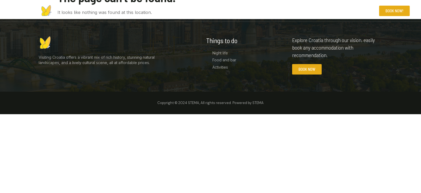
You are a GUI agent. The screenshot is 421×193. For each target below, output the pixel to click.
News (342, 10)
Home (323, 10)
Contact (365, 10)
